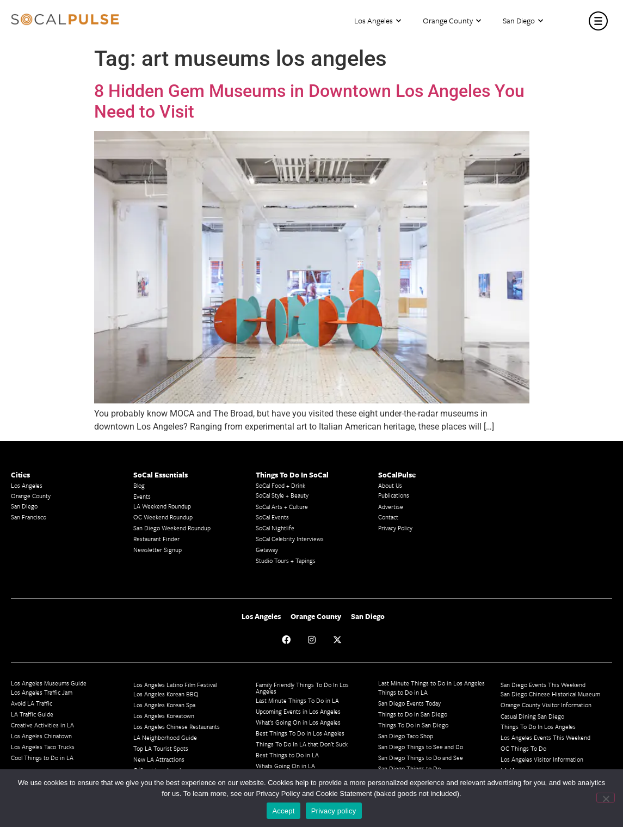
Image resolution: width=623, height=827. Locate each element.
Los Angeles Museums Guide (49, 683)
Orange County (452, 21)
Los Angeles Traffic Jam (41, 692)
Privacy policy (333, 811)
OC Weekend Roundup (163, 517)
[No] (605, 798)
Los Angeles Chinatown (41, 735)
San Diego (523, 21)
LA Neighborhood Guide (165, 737)
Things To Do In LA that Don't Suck (302, 744)
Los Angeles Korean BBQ (166, 694)
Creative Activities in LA (42, 725)
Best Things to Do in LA (287, 754)
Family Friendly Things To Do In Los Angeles (302, 688)
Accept (283, 811)
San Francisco (28, 517)
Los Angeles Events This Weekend (545, 737)
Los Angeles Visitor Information (542, 759)
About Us (390, 485)
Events (142, 496)
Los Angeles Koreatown (163, 715)
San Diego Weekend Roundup (172, 527)
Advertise (390, 506)
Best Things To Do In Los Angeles (300, 733)
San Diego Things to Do (409, 768)
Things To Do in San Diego (413, 725)
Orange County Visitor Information (546, 704)
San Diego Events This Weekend (543, 684)
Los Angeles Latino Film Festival (175, 684)
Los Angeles (377, 21)
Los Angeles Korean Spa (164, 704)
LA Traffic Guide (32, 714)
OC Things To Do (523, 748)
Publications (393, 495)
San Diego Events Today (409, 703)
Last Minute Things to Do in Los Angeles (431, 683)
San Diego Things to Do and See (420, 757)
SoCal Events (272, 517)
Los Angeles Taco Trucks (43, 746)
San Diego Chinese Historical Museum (550, 694)
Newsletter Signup (157, 549)
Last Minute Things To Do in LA (297, 700)
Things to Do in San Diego (412, 714)
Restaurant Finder (156, 538)
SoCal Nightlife (275, 527)
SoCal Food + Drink (280, 485)
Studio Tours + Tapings (286, 560)
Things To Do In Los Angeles (538, 726)
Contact (388, 517)
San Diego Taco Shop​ (405, 735)
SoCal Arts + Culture (282, 506)
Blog (139, 485)
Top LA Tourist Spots (160, 748)
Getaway (267, 549)
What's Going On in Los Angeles (298, 722)
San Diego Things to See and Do (420, 746)
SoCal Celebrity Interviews (290, 538)
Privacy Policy (395, 527)
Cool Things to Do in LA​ (42, 757)
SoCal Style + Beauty (282, 495)
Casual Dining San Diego (532, 716)
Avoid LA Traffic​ (31, 703)
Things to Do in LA (403, 692)
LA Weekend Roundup (162, 506)
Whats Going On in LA (285, 765)
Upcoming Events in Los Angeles (298, 711)
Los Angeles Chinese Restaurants (176, 726)
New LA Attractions (158, 759)
